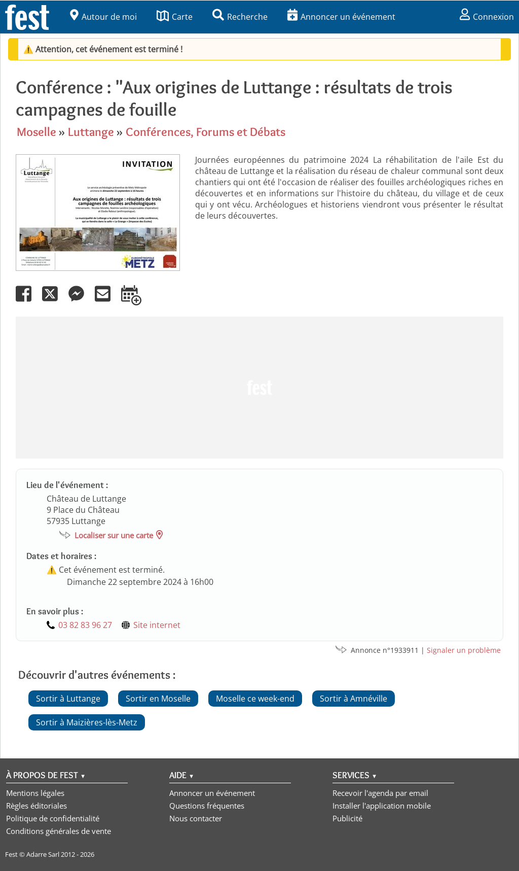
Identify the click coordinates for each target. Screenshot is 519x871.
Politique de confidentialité (52, 818)
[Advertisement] (259, 388)
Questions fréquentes (206, 805)
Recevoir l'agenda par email (380, 793)
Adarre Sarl (42, 854)
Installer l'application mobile (381, 805)
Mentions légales (35, 793)
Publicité (347, 818)
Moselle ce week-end (255, 698)
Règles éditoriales (36, 805)
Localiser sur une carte (114, 535)
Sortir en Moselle (158, 698)
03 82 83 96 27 (85, 625)
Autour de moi (103, 16)
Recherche (240, 16)
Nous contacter (195, 818)
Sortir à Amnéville (353, 698)
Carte (175, 16)
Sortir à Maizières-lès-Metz (86, 722)
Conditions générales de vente (58, 831)
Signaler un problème (464, 650)
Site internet (156, 625)
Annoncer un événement (341, 16)
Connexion (487, 16)
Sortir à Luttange (68, 698)
